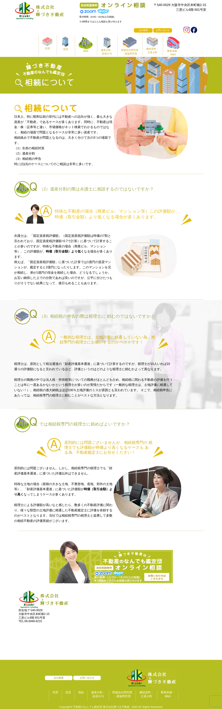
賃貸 (68, 692)
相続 (81, 692)
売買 (55, 692)
